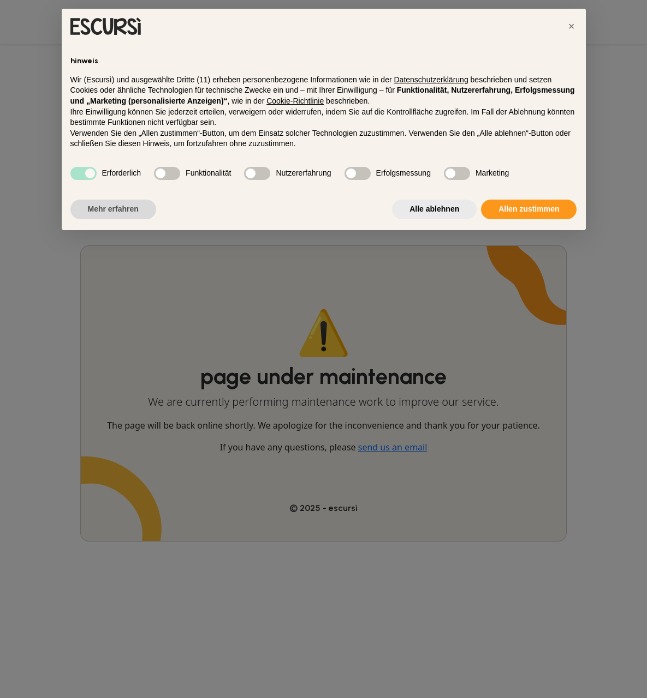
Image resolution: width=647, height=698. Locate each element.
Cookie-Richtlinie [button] (295, 101)
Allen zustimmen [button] (528, 208)
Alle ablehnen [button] (434, 208)
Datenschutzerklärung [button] (431, 79)
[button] (571, 26)
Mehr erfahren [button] (113, 208)
